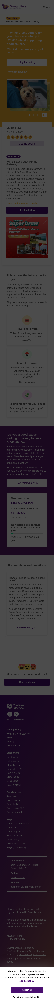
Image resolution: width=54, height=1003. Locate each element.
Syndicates (12, 781)
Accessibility (13, 839)
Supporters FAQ (15, 769)
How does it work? (17, 72)
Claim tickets (13, 765)
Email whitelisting (15, 835)
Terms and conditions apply (21, 203)
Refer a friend (14, 785)
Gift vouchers (13, 761)
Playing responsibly (16, 847)
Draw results (13, 777)
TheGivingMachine (16, 951)
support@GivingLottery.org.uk (26, 887)
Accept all (27, 990)
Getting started (14, 812)
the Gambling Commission (32, 954)
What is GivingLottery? (18, 734)
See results (27, 144)
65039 (10, 962)
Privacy (10, 741)
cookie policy (26, 981)
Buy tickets (12, 757)
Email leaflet (13, 804)
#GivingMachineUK (15, 720)
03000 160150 (18, 877)
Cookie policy (13, 745)
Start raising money (27, 483)
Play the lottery (27, 62)
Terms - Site (13, 827)
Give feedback (27, 682)
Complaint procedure (17, 843)
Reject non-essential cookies (27, 997)
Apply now (12, 796)
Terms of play (13, 831)
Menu (47, 7)
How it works (13, 773)
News (9, 738)
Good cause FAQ (15, 808)
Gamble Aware (29, 926)
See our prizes (27, 382)
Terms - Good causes (18, 823)
